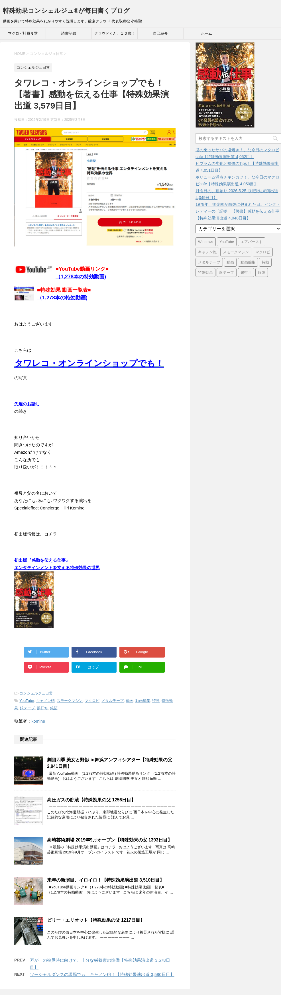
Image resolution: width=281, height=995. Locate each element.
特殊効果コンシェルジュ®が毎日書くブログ (66, 10)
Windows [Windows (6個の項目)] (205, 242)
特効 (156, 700)
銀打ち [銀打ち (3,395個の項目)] (246, 272)
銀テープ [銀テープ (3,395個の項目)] (226, 272)
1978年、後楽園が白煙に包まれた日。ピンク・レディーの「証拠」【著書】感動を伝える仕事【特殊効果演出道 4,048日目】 (238, 211)
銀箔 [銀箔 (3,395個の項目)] (261, 272)
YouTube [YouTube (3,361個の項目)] (226, 242)
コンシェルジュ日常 (36, 693)
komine (38, 721)
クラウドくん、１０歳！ (114, 33)
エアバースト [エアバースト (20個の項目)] (252, 242)
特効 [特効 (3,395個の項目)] (265, 262)
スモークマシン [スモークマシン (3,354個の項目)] (236, 252)
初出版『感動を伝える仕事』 (42, 560)
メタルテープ (112, 700)
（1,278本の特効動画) (62, 297)
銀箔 (54, 708)
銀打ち (42, 708)
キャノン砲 (45, 700)
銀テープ (27, 708)
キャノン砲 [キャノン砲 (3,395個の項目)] (207, 252)
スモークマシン (70, 700)
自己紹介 (160, 33)
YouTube (26, 700)
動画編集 (142, 700)
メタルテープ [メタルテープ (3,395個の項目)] (209, 262)
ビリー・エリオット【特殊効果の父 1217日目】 (96, 920)
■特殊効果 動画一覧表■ (64, 290)
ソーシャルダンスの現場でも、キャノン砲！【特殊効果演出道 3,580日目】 (102, 974)
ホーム (206, 33)
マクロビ (92, 700)
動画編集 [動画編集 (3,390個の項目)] (248, 262)
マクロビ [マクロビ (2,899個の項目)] (262, 252)
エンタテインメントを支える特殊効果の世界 (57, 567)
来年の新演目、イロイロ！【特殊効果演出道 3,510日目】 (105, 880)
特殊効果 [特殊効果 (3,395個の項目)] (205, 272)
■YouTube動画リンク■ (82, 269)
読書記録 (68, 33)
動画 (129, 700)
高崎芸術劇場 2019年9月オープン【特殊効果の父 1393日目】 (109, 840)
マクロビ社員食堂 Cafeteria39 (23, 35)
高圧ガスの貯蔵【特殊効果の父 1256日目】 (91, 799)
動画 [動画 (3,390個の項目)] (230, 262)
